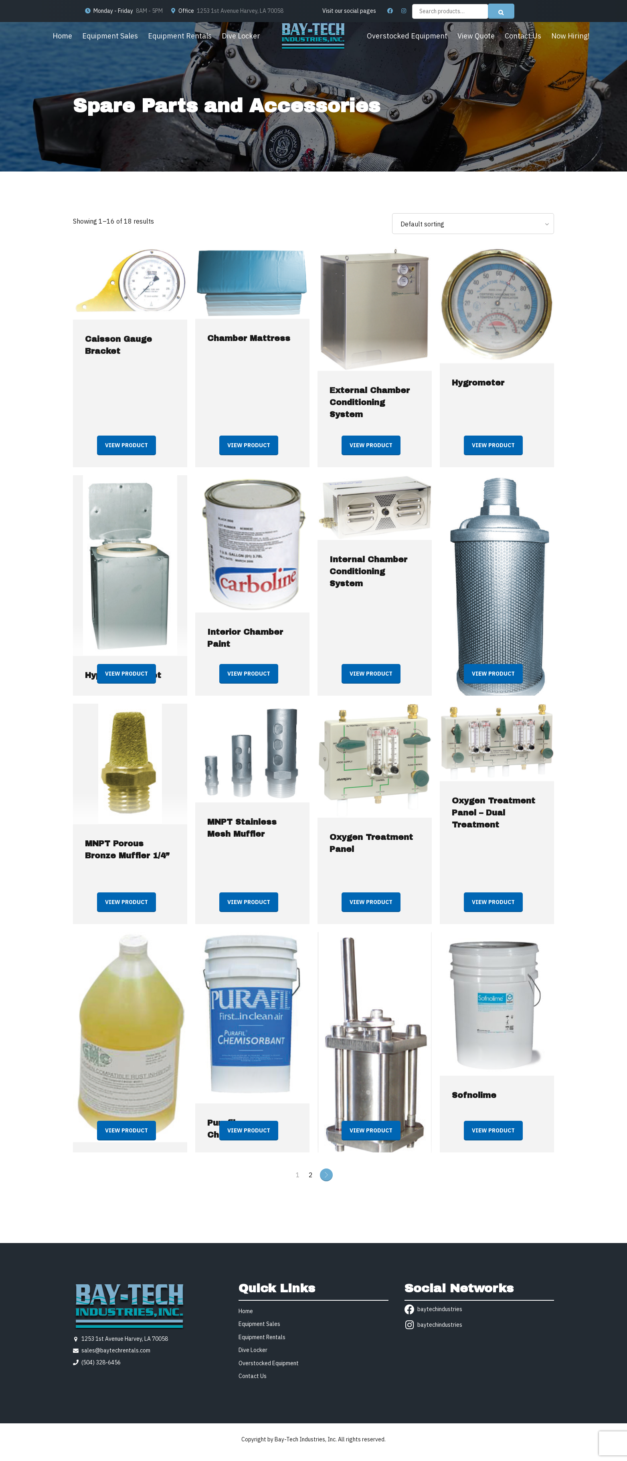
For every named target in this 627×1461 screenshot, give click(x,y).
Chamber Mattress (248, 338)
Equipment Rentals (180, 35)
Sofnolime (474, 1095)
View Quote (476, 35)
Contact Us (523, 35)
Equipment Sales (110, 35)
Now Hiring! (570, 35)
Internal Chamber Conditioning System (368, 571)
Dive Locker (241, 35)
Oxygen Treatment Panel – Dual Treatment (493, 812)
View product (126, 445)
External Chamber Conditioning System (370, 402)
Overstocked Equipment (407, 35)
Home (62, 35)
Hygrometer (478, 382)
